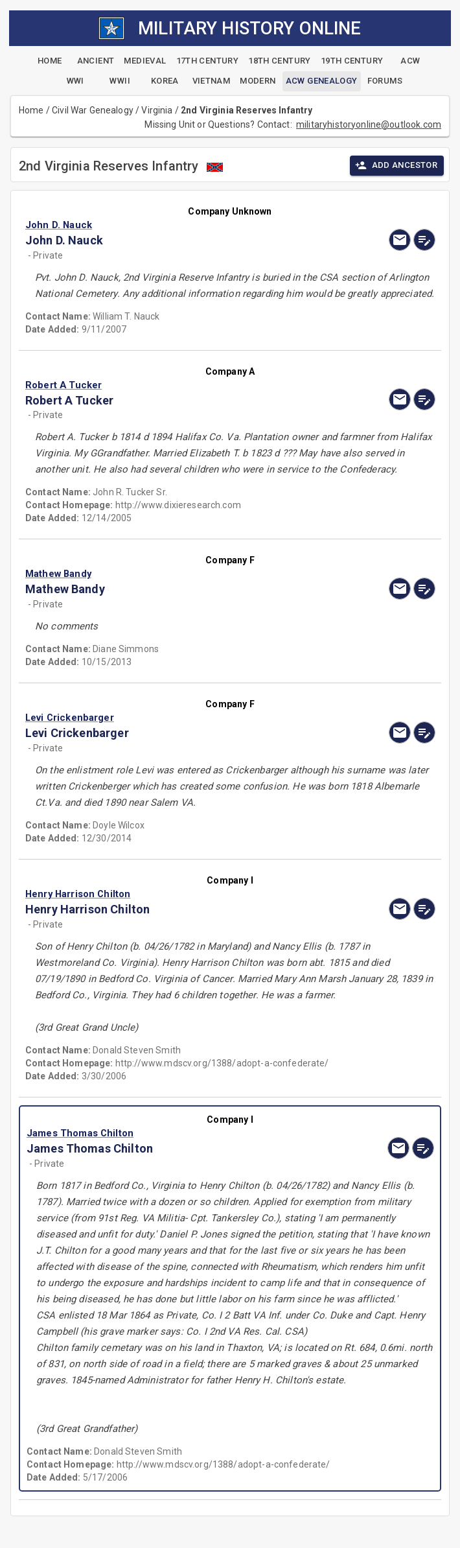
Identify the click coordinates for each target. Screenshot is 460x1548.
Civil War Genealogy (92, 110)
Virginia (156, 110)
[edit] (424, 239)
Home (31, 110)
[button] (168, 225)
